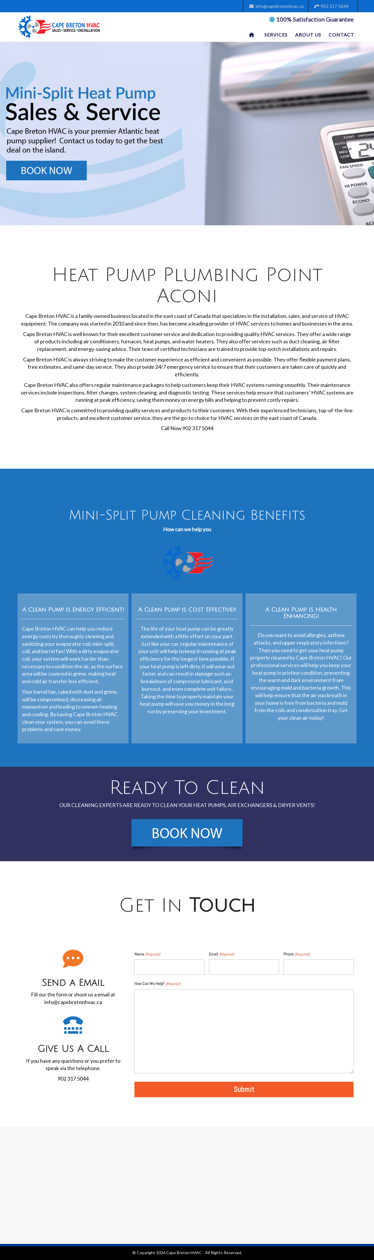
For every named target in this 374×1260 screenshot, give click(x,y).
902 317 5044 (331, 6)
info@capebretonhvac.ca (276, 6)
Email (221, 954)
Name (147, 954)
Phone (296, 954)
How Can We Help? (157, 984)
